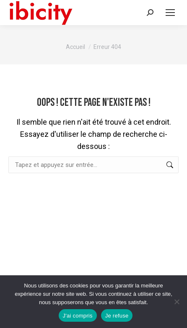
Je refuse (117, 316)
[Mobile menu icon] (170, 12)
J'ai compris (78, 316)
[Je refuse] (176, 301)
